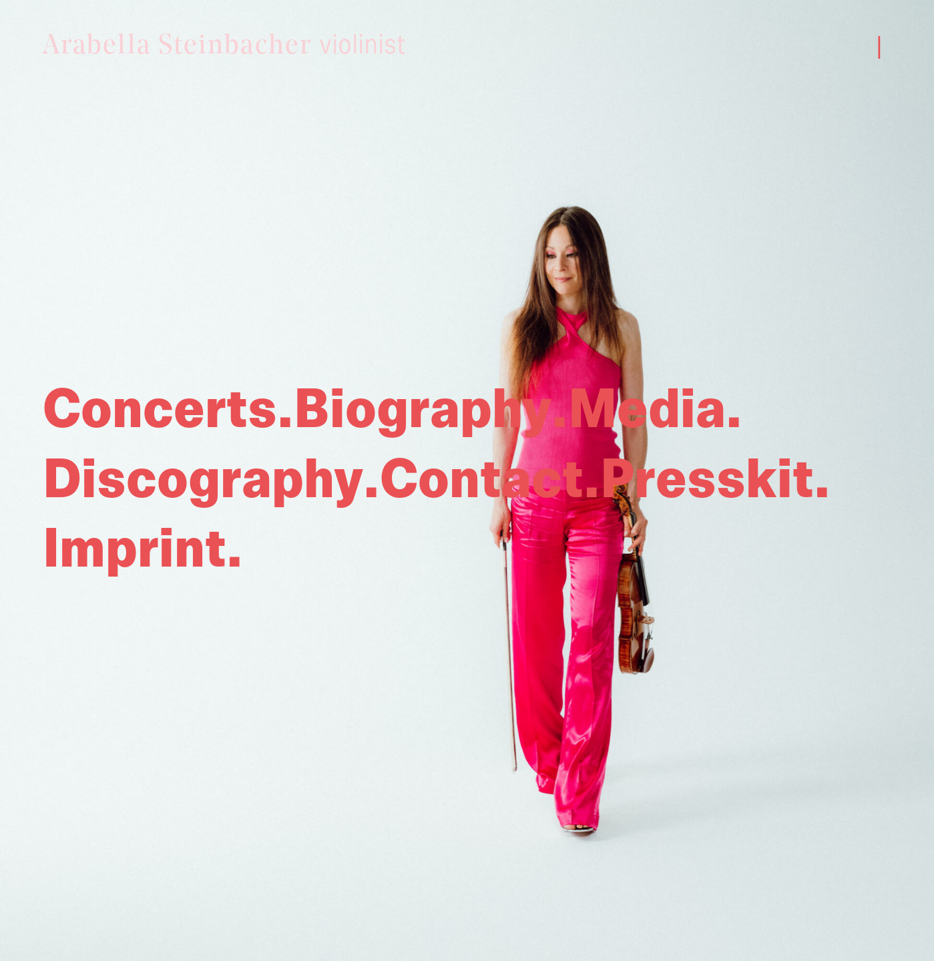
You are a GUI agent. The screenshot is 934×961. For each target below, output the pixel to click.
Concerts (160, 410)
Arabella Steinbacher (224, 46)
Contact (481, 480)
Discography (203, 480)
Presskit (707, 480)
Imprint (134, 550)
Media (647, 410)
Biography (422, 410)
